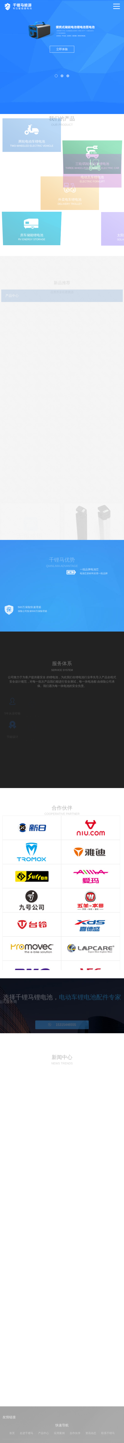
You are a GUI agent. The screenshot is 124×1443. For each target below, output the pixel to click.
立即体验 (62, 49)
